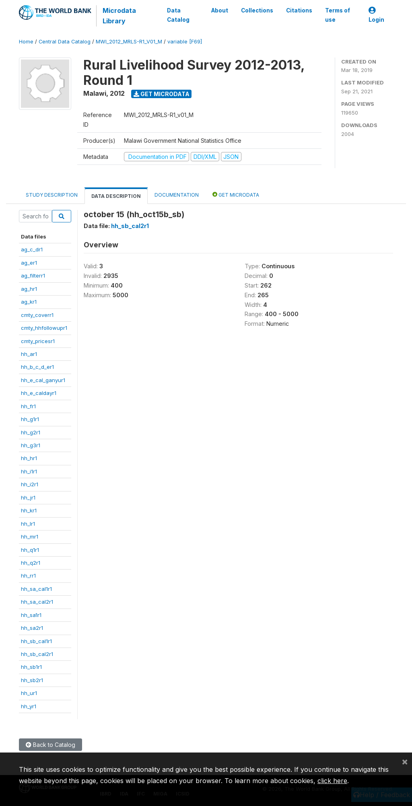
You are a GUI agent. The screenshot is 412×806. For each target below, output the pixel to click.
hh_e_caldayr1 (38, 393)
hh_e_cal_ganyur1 (43, 380)
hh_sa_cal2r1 (37, 601)
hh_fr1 (28, 406)
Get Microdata (162, 93)
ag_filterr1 (33, 275)
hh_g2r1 (30, 432)
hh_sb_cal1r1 (36, 641)
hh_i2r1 (29, 484)
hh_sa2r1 (32, 628)
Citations (299, 10)
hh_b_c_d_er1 (37, 367)
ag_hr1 (29, 289)
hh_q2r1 (30, 562)
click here (332, 781)
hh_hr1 (29, 458)
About (219, 10)
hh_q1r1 (30, 550)
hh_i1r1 (29, 471)
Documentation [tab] (176, 195)
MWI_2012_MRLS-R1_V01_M (129, 42)
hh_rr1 (28, 575)
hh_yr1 (28, 706)
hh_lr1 (28, 523)
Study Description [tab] (52, 195)
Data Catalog (178, 15)
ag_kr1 (29, 301)
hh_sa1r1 (31, 615)
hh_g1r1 (30, 419)
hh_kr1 (29, 510)
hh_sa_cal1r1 (36, 589)
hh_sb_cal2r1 (37, 654)
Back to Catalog (50, 744)
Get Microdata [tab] (235, 194)
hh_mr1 (29, 536)
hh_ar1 (29, 354)
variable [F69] (184, 42)
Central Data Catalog (65, 42)
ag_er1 (29, 262)
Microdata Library (119, 15)
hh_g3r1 (30, 445)
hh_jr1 (28, 497)
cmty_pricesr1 (38, 341)
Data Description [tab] (116, 196)
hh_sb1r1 (31, 667)
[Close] (405, 761)
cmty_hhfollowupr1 (44, 328)
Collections (257, 10)
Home (26, 42)
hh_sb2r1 (32, 680)
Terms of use (337, 15)
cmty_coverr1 (37, 315)
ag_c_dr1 (32, 249)
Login (376, 15)
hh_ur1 (29, 693)
